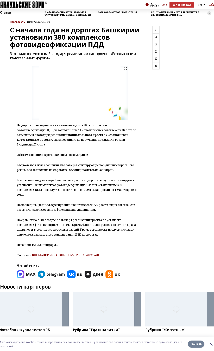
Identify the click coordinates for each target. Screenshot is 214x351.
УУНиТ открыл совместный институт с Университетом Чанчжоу (175, 13)
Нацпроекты (18, 22)
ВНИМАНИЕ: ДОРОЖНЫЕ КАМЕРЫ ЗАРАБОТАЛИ (66, 255)
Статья (5, 12)
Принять (196, 344)
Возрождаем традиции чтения (117, 12)
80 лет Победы (182, 4)
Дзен (164, 5)
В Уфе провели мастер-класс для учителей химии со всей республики (68, 13)
